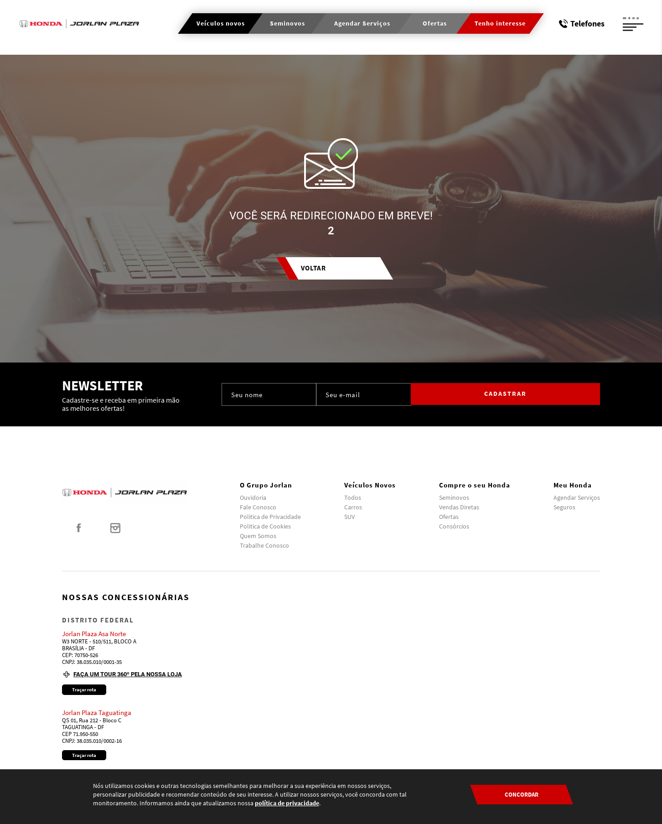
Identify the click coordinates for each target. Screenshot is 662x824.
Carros (353, 507)
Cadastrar (561, 394)
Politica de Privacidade (270, 517)
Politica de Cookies (265, 526)
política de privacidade (287, 803)
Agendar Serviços (576, 497)
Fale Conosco (258, 507)
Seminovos (454, 497)
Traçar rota (84, 689)
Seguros (564, 507)
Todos (352, 497)
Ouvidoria (253, 497)
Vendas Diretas (459, 507)
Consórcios (454, 526)
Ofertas (449, 517)
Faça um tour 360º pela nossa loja (127, 674)
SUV (349, 517)
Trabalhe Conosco (264, 545)
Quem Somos (258, 536)
